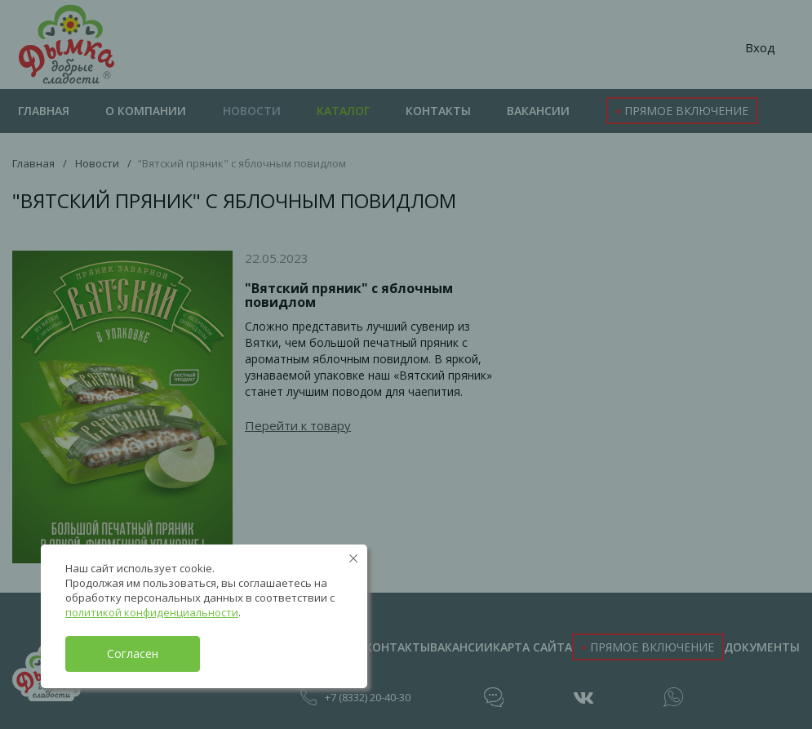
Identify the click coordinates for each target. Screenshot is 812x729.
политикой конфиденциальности (151, 612)
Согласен (132, 653)
